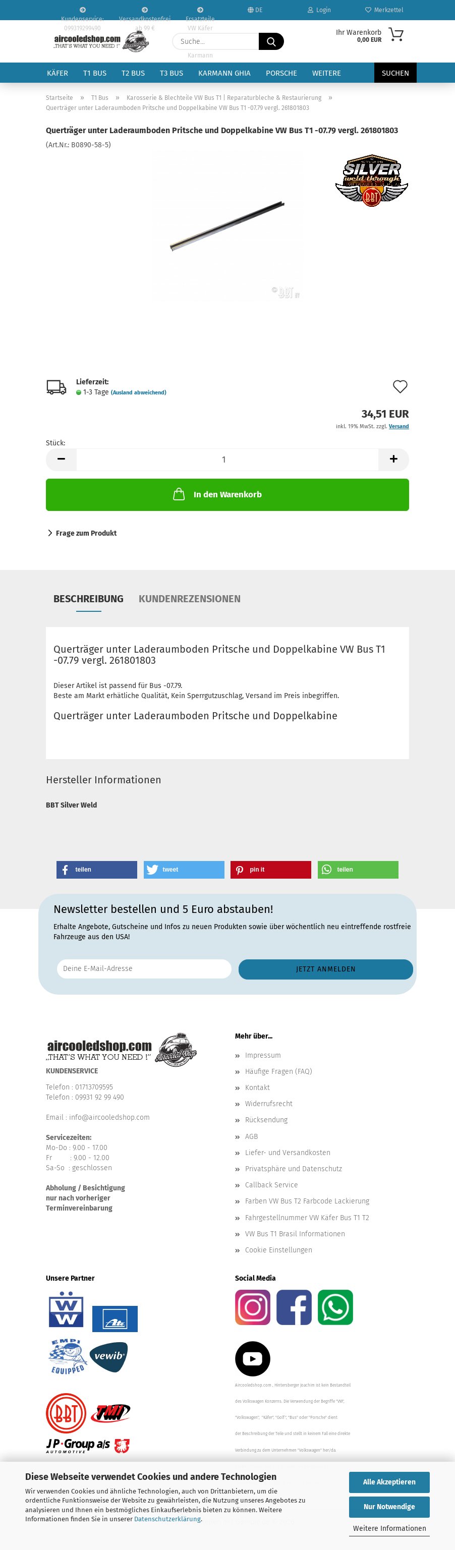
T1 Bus (94, 73)
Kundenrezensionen (190, 599)
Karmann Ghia (224, 73)
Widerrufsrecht (269, 1104)
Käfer (57, 73)
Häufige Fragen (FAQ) (278, 1071)
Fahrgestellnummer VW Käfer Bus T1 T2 (307, 1218)
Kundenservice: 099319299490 (82, 13)
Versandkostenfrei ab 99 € (144, 13)
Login (319, 10)
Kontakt (257, 1087)
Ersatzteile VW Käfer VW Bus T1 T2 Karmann (200, 13)
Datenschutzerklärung (167, 1519)
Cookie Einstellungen (278, 1250)
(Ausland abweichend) (138, 392)
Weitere (326, 73)
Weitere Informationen (389, 1528)
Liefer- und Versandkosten (287, 1153)
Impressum (263, 1055)
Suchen (395, 73)
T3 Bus (171, 73)
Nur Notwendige (389, 1507)
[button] (61, 459)
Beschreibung (88, 599)
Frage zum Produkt (86, 533)
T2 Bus (133, 73)
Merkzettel (384, 10)
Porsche (281, 73)
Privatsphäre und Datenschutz (293, 1169)
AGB (251, 1136)
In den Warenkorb (216, 494)
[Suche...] (271, 41)
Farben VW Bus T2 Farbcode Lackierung (307, 1201)
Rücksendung (266, 1120)
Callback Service (271, 1185)
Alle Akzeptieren (389, 1482)
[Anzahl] (227, 459)
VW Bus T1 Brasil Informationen (295, 1234)
